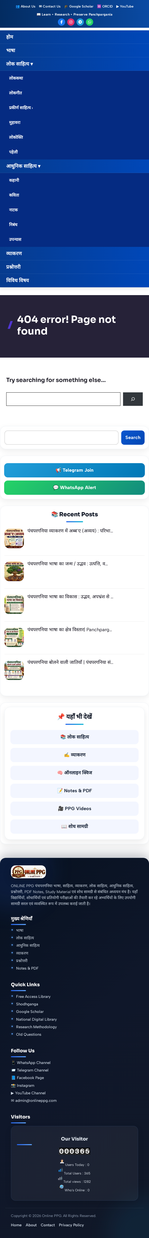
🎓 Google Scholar (78, 6)
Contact (48, 1225)
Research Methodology (36, 1027)
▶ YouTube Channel (28, 1093)
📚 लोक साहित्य (74, 737)
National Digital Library (36, 1019)
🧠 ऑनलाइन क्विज (74, 773)
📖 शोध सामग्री (74, 826)
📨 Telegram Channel (30, 1070)
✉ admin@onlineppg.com (34, 1100)
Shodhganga (27, 1004)
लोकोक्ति (16, 137)
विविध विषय (17, 280)
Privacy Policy (71, 1225)
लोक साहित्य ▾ (19, 64)
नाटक (13, 209)
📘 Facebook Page (27, 1077)
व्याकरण (14, 253)
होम (9, 37)
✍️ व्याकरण (74, 755)
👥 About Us (25, 6)
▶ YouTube (124, 6)
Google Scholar (30, 1011)
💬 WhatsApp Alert (74, 488)
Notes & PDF (27, 968)
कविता (14, 195)
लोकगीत (15, 93)
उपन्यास (15, 239)
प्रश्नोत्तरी (13, 267)
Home (16, 1225)
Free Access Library (33, 996)
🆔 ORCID (105, 6)
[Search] (133, 399)
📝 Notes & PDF (74, 791)
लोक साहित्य (25, 938)
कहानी (14, 180)
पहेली (13, 152)
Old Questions (28, 1034)
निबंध (13, 224)
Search (132, 437)
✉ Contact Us (49, 6)
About (31, 1225)
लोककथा (16, 78)
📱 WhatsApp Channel (31, 1062)
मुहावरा (14, 122)
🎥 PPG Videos (74, 808)
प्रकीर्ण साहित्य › (21, 107)
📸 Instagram (22, 1085)
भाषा (10, 50)
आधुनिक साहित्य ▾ (23, 166)
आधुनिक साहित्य (28, 945)
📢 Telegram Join (74, 470)
